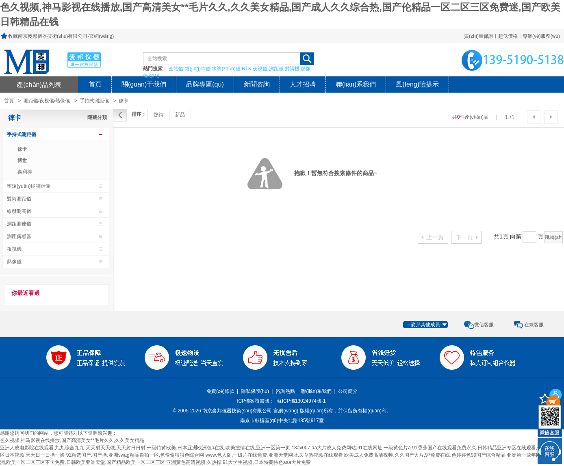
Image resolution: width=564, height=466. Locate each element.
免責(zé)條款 (220, 391)
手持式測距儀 (94, 101)
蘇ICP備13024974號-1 (301, 401)
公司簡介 (348, 391)
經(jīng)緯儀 (197, 69)
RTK (247, 69)
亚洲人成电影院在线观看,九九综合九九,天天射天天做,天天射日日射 (72, 448)
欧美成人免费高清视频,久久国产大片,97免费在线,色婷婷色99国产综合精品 (424, 455)
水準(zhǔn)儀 (226, 69)
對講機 (292, 69)
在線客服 (534, 324)
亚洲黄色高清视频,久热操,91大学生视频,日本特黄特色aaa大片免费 (238, 462)
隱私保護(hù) (255, 391)
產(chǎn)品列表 (39, 84)
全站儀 (176, 69)
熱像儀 (14, 261)
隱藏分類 (97, 117)
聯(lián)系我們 (356, 84)
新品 (180, 114)
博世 (22, 160)
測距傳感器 (19, 236)
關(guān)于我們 (143, 84)
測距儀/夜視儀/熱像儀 (47, 101)
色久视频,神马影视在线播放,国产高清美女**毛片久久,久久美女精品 (72, 440)
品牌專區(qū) (204, 84)
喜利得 (24, 172)
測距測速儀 (19, 224)
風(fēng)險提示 (417, 84)
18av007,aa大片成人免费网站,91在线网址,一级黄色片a (350, 448)
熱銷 (158, 114)
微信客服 (484, 324)
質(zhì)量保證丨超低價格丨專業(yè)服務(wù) (512, 36)
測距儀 (276, 69)
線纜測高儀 (19, 211)
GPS (154, 76)
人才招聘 (303, 84)
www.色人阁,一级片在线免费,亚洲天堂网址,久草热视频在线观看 (274, 455)
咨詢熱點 (285, 391)
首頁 (95, 84)
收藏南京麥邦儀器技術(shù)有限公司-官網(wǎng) (61, 36)
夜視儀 (260, 69)
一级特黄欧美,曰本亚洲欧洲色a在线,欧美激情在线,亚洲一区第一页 (218, 448)
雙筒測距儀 (19, 199)
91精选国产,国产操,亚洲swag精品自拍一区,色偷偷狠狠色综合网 (135, 455)
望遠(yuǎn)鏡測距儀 (28, 186)
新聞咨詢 (257, 84)
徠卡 (123, 101)
